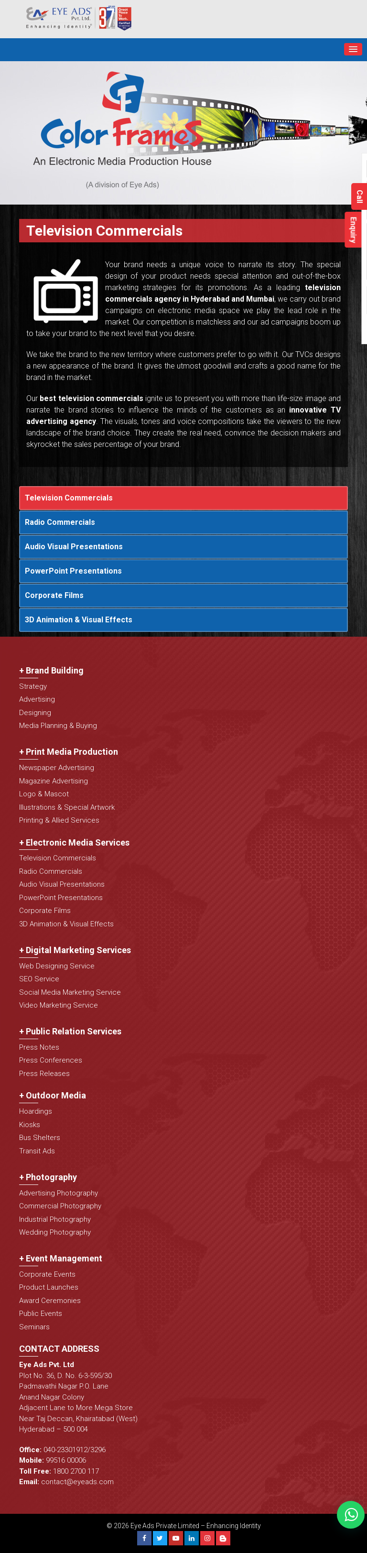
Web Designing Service (57, 966)
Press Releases (44, 1073)
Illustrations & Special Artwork (67, 807)
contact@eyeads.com (77, 1481)
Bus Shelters (39, 1137)
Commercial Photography (60, 1206)
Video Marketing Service (58, 1005)
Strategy (33, 686)
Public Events (40, 1313)
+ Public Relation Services (70, 1031)
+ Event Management (60, 1258)
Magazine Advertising (53, 781)
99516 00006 (66, 1460)
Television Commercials (69, 497)
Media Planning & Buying (58, 725)
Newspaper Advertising (56, 767)
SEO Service (39, 979)
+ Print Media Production (68, 752)
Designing (35, 712)
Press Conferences (50, 1060)
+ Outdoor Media (52, 1095)
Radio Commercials (60, 522)
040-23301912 (65, 1449)
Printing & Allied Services (59, 820)
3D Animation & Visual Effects (78, 619)
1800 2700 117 (76, 1471)
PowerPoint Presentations (73, 571)
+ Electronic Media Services (74, 842)
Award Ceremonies (50, 1300)
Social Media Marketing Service (70, 992)
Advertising (37, 699)
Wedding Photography (55, 1232)
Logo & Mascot (44, 794)
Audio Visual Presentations (74, 546)
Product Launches (48, 1287)
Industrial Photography (55, 1219)
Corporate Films (54, 595)
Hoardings (35, 1111)
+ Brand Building (51, 670)
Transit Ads (37, 1151)
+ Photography (48, 1177)
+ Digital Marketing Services (75, 950)
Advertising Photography (58, 1193)
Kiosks (29, 1124)
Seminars (34, 1327)
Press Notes (39, 1047)
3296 (98, 1449)
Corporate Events (47, 1274)
